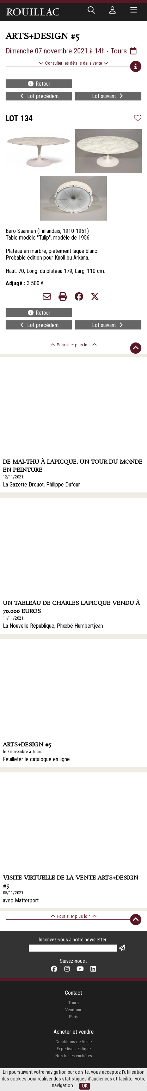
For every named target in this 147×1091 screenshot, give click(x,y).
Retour (38, 83)
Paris (73, 1016)
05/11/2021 (13, 892)
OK (84, 1086)
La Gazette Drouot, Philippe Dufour (41, 484)
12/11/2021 (13, 476)
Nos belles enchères (73, 1055)
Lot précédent (39, 96)
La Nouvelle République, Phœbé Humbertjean (53, 625)
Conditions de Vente (73, 1041)
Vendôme (73, 1009)
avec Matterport (21, 900)
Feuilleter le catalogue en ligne (36, 759)
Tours (73, 1002)
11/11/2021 (13, 618)
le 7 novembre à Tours (22, 751)
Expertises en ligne (74, 1048)
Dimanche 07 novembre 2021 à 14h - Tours (72, 51)
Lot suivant (108, 96)
